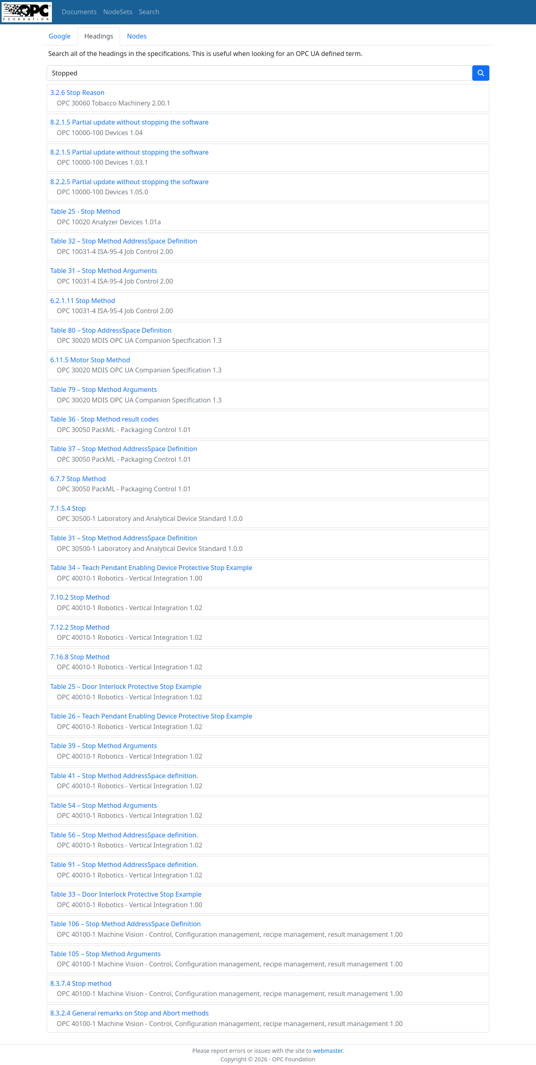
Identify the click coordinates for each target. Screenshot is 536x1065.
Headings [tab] (98, 36)
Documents (79, 11)
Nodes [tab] (136, 36)
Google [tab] (60, 36)
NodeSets (118, 11)
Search (149, 11)
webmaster (327, 1050)
